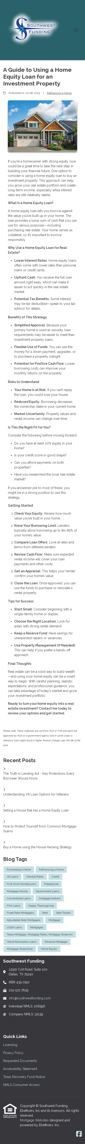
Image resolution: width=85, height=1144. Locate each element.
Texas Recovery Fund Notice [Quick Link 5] (24, 1077)
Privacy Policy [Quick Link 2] (13, 1053)
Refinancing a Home (59, 93)
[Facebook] (79, 1134)
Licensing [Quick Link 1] (10, 1045)
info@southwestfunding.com (30, 998)
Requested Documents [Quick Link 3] (20, 1061)
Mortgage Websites (35, 1120)
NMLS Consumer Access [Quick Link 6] (21, 1085)
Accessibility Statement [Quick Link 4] (20, 1069)
